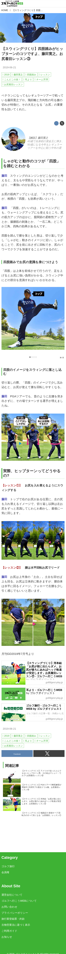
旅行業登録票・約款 (13, 918)
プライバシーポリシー (14, 912)
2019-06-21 (9, 67)
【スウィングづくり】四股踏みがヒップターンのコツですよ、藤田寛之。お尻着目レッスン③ (32, 54)
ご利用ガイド (9, 930)
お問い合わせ (9, 906)
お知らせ (6, 936)
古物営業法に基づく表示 (15, 924)
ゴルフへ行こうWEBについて (19, 900)
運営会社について (11, 894)
